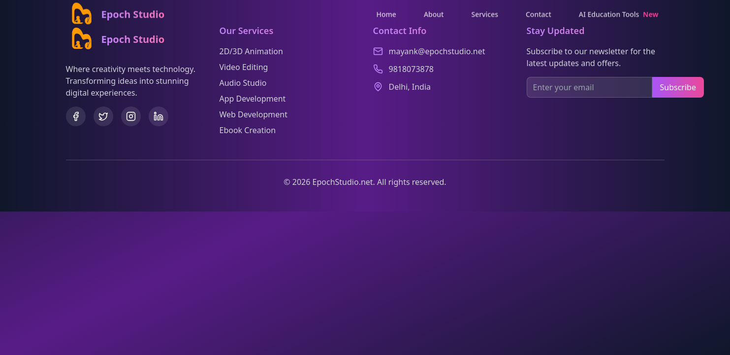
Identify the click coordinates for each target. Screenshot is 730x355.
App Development (253, 98)
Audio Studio (243, 82)
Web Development (253, 114)
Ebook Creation (248, 130)
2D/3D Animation (251, 51)
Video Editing (244, 67)
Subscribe (678, 87)
